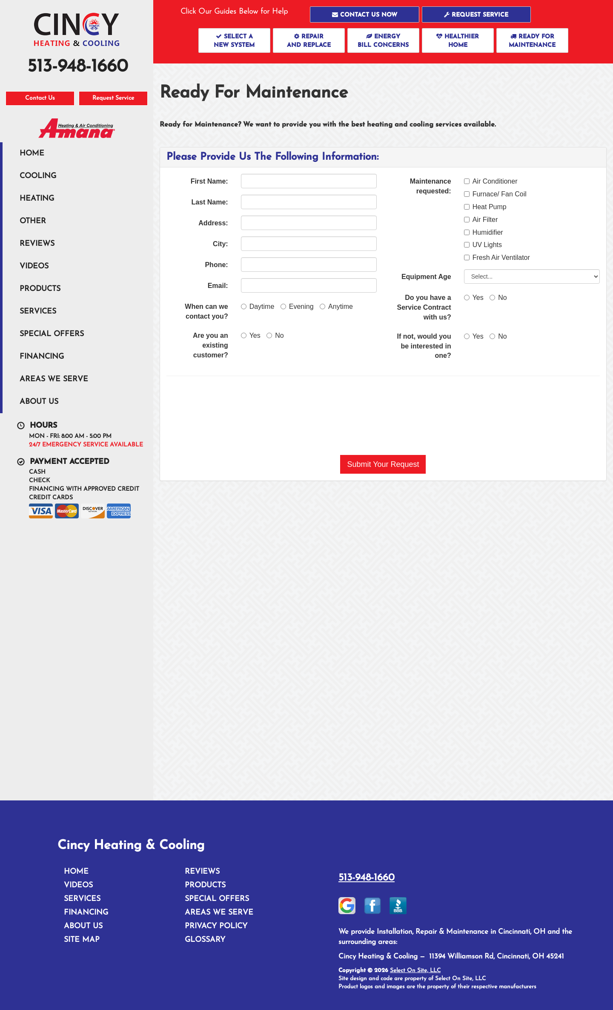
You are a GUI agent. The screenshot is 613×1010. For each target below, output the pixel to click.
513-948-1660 (366, 878)
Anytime (336, 306)
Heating (37, 198)
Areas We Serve (54, 379)
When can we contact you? (206, 311)
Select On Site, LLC (415, 970)
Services (38, 311)
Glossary (205, 940)
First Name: (209, 181)
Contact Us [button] (40, 98)
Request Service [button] (113, 98)
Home (32, 153)
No (275, 335)
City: (220, 243)
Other (33, 221)
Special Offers (52, 334)
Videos (34, 266)
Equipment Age (426, 276)
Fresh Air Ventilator (497, 257)
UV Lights (483, 244)
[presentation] (383, 415)
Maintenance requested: (430, 186)
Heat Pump (485, 206)
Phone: (216, 264)
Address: (213, 223)
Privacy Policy (216, 926)
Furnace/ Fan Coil (495, 194)
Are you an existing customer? (210, 345)
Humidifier (483, 232)
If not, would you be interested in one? (424, 346)
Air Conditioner (491, 181)
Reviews (37, 243)
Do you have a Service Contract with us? (424, 307)
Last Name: (209, 202)
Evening (297, 306)
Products (40, 289)
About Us (39, 402)
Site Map (82, 940)
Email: (218, 285)
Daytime (258, 306)
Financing (42, 356)
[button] (364, 14)
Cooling (38, 176)
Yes (251, 335)
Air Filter (481, 219)
